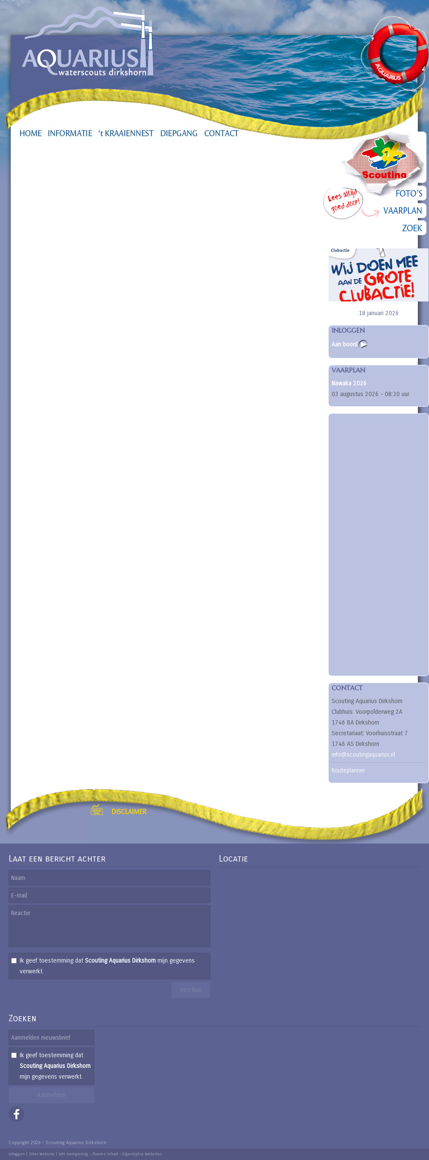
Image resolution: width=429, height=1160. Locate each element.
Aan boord (344, 344)
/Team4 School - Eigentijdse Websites (127, 1154)
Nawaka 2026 (349, 383)
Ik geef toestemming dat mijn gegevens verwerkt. (107, 966)
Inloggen (17, 1154)
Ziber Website (41, 1154)
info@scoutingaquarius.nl (363, 754)
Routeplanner (348, 770)
